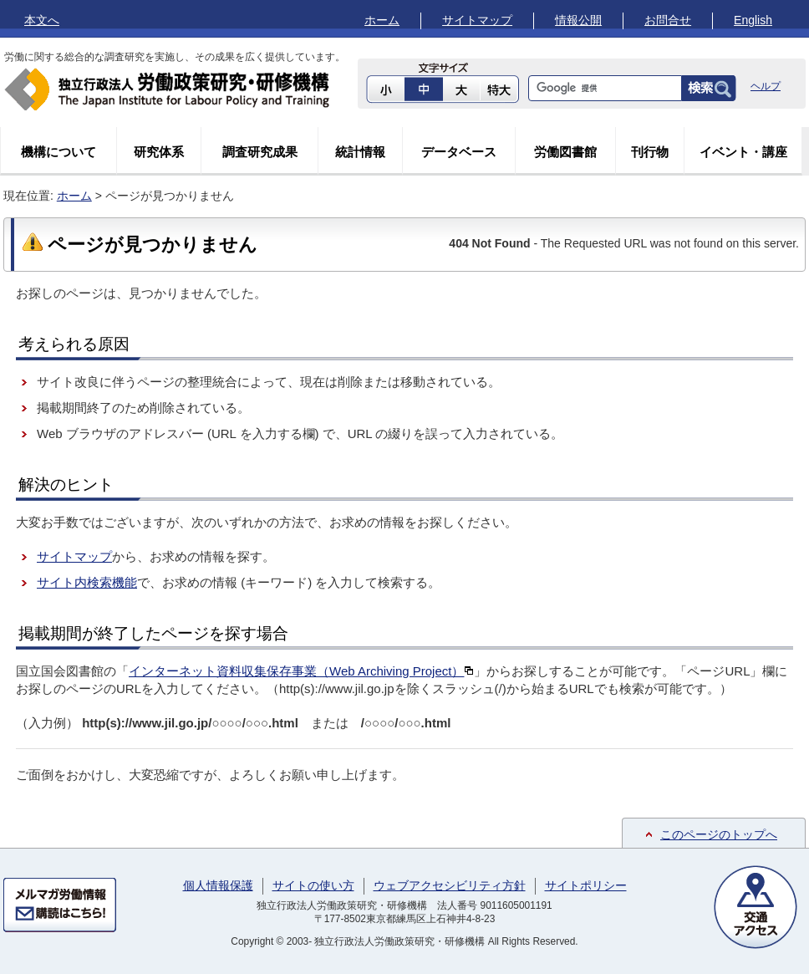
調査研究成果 (260, 152)
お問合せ (667, 20)
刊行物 (650, 152)
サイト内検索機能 (87, 582)
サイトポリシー (586, 885)
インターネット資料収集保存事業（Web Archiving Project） (301, 671)
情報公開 (578, 20)
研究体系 (159, 152)
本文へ (41, 20)
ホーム (381, 20)
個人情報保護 (218, 885)
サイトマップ (477, 20)
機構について (58, 152)
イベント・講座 (743, 152)
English (753, 20)
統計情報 (360, 152)
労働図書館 (565, 152)
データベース (458, 152)
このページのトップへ (718, 834)
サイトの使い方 (313, 885)
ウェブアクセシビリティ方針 (450, 885)
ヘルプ (765, 86)
